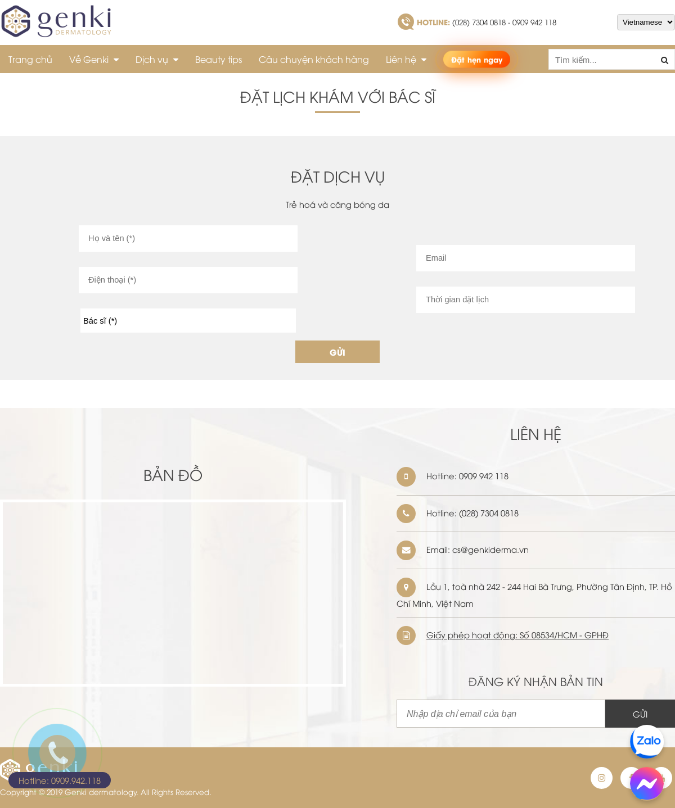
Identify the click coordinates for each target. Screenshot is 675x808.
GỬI (337, 352)
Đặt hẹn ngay (476, 58)
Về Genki (94, 59)
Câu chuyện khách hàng (314, 59)
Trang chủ (30, 59)
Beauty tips (218, 59)
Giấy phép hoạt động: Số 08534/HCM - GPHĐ (517, 634)
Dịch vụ (157, 59)
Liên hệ (406, 59)
